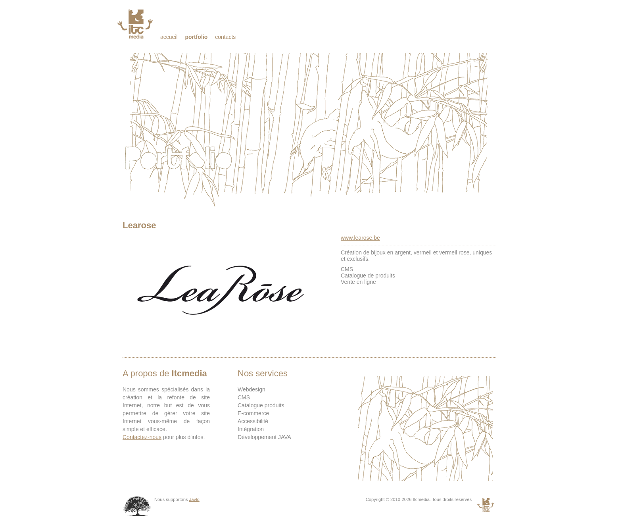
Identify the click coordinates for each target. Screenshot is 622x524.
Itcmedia (135, 24)
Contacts (225, 37)
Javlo (194, 499)
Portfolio (196, 37)
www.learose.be (360, 238)
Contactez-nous (142, 437)
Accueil (169, 37)
